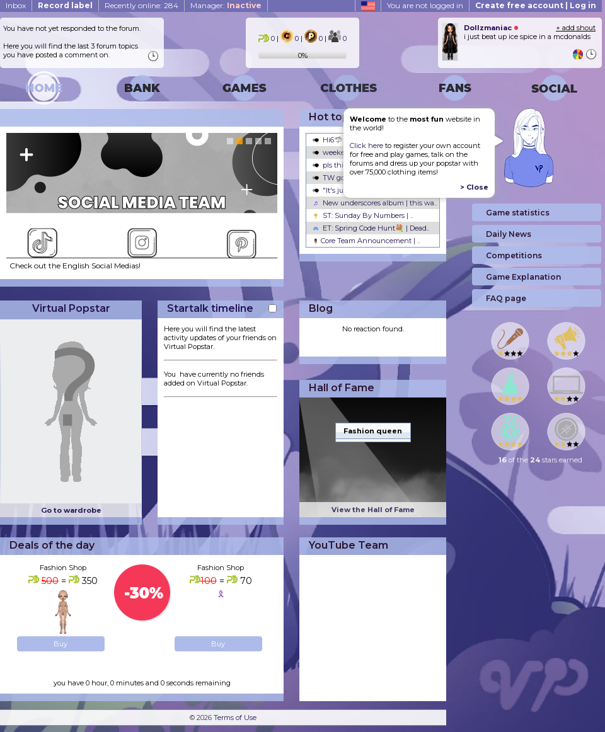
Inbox (16, 5)
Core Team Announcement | (366, 240)
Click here (366, 145)
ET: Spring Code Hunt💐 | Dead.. (371, 228)
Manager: (226, 5)
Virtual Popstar (71, 308)
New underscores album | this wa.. (375, 202)
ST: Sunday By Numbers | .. (363, 215)
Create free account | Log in (535, 5)
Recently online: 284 (141, 5)
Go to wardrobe (71, 510)
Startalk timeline (210, 308)
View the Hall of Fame (373, 509)
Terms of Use (235, 717)
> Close (474, 187)
